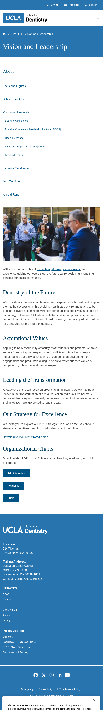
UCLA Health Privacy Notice (45, 695)
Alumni (7, 615)
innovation (43, 269)
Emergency (27, 689)
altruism (56, 269)
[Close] (94, 705)
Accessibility (45, 689)
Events (7, 599)
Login (70, 695)
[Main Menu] (98, 18)
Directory (8, 636)
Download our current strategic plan (25, 437)
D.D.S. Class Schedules (16, 647)
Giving (6, 620)
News (6, 593)
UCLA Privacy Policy (68, 689)
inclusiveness (71, 269)
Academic (13, 485)
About (15, 33)
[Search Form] (91, 5)
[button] (71, 5)
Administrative (16, 473)
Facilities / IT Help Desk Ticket (19, 641)
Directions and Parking (15, 652)
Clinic (11, 498)
